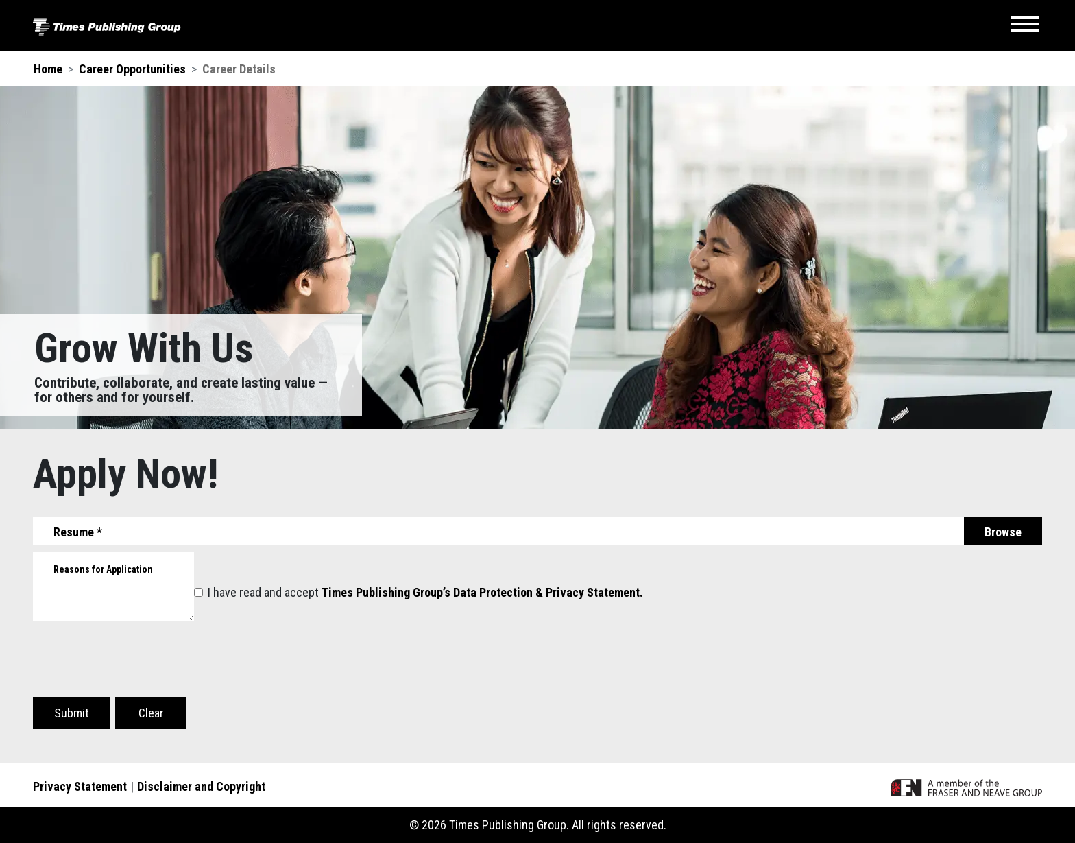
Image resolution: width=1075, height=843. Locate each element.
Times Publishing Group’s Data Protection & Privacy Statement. (482, 592)
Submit (71, 713)
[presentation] (137, 664)
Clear (151, 713)
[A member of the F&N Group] (966, 786)
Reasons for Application (103, 569)
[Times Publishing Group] (107, 26)
